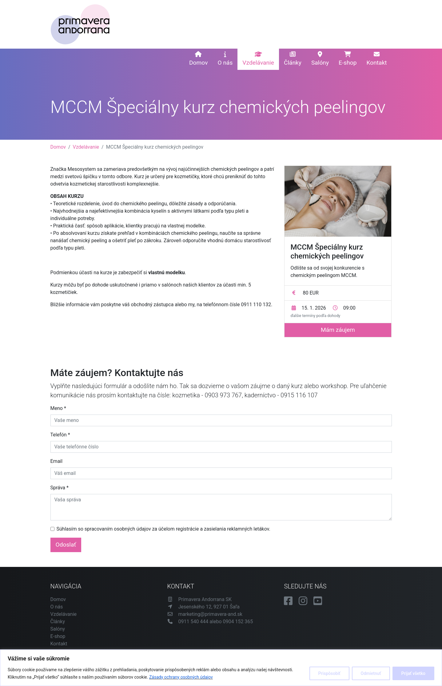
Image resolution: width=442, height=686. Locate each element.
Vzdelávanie (258, 58)
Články (292, 58)
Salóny (320, 58)
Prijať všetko (413, 673)
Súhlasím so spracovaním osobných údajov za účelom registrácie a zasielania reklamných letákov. (163, 529)
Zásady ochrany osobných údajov (181, 677)
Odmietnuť (371, 673)
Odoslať (66, 544)
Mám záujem (338, 329)
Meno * (58, 408)
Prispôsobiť (329, 673)
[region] (221, 667)
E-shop (347, 58)
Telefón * (60, 435)
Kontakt (376, 58)
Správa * (59, 488)
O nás (225, 58)
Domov (198, 58)
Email (56, 461)
